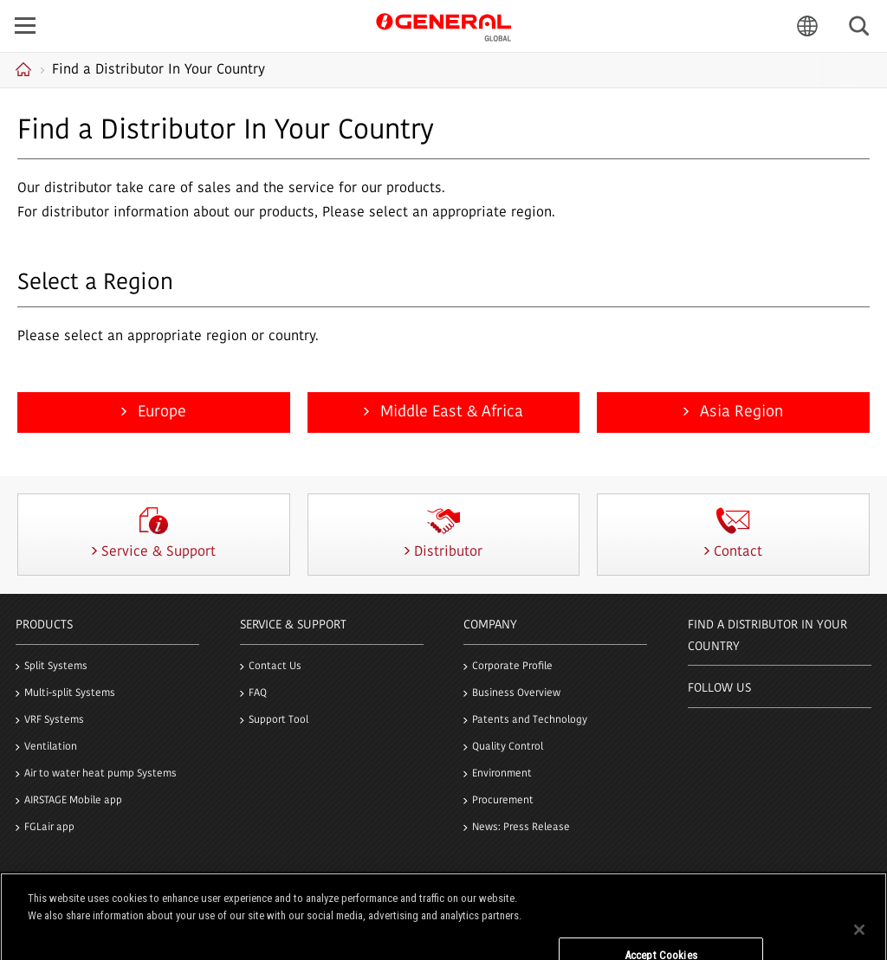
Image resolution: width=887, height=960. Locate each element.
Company (490, 625)
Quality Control (507, 747)
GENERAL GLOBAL (443, 25)
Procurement (503, 801)
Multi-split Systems (69, 693)
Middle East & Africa (449, 412)
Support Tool (278, 720)
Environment (502, 774)
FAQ (258, 693)
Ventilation (50, 747)
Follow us (719, 688)
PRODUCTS (44, 625)
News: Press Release (521, 827)
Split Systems (55, 666)
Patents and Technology (529, 720)
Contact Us (275, 666)
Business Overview (516, 693)
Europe (159, 412)
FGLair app (49, 827)
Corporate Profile (512, 666)
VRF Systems (54, 720)
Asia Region (739, 412)
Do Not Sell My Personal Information (661, 924)
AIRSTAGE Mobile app (73, 801)
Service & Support (293, 625)
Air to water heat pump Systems (100, 774)
